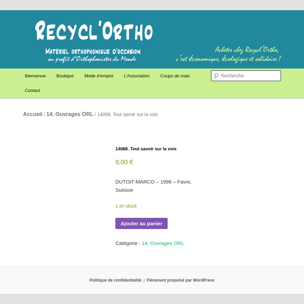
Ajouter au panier (141, 223)
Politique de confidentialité (115, 280)
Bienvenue (35, 75)
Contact (32, 90)
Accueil (32, 114)
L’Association (137, 75)
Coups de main (175, 75)
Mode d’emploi (98, 75)
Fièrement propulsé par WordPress (180, 280)
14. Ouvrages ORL (70, 114)
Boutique (65, 75)
